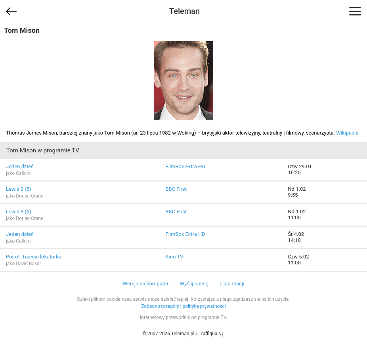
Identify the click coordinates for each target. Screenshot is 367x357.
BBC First (176, 189)
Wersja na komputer (146, 284)
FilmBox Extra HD (185, 166)
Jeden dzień (20, 166)
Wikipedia (347, 133)
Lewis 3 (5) (18, 189)
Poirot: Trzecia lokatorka (33, 257)
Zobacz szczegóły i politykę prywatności (183, 306)
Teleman (184, 11)
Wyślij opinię (194, 284)
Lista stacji (232, 284)
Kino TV (174, 257)
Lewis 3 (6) (18, 212)
